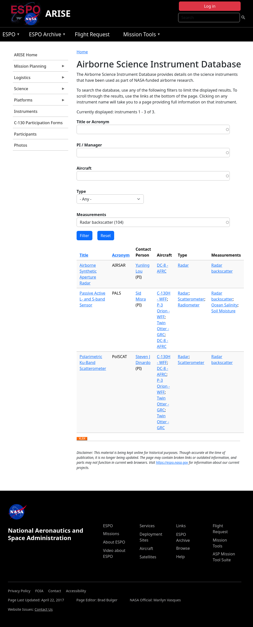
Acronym (120, 255)
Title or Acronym (93, 121)
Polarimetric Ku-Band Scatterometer (93, 362)
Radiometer (189, 305)
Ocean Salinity (224, 305)
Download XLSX (82, 439)
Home (82, 52)
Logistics (39, 79)
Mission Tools (141, 35)
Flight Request (92, 34)
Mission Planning (39, 67)
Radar (183, 265)
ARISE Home (25, 55)
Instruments (26, 111)
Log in (209, 6)
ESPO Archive (46, 35)
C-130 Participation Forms (38, 122)
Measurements (91, 214)
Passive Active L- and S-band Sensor (92, 299)
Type (81, 191)
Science (39, 90)
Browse (183, 548)
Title (84, 255)
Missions (111, 533)
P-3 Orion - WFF (163, 311)
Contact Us (44, 609)
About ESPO (114, 542)
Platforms (39, 101)
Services (147, 525)
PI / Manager (89, 145)
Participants (25, 134)
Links (181, 525)
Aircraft (84, 168)
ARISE (58, 13)
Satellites (148, 557)
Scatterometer (191, 299)
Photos (20, 145)
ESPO (10, 35)
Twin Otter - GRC (163, 328)
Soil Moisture (223, 311)
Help (180, 556)
